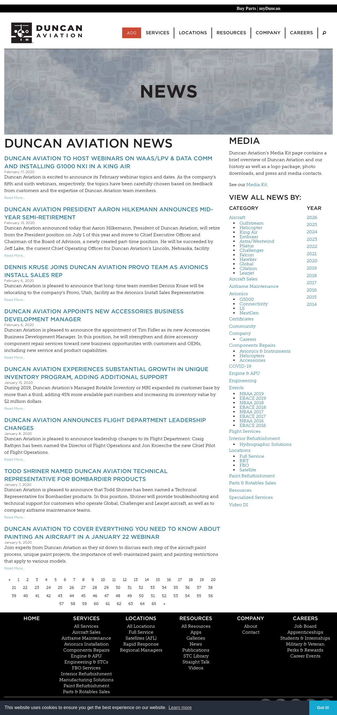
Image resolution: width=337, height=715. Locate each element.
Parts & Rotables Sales (252, 483)
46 (95, 595)
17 (180, 579)
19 (202, 579)
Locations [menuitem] (193, 32)
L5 (242, 308)
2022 (312, 246)
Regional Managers (141, 650)
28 (94, 587)
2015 (312, 297)
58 (73, 603)
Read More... (14, 197)
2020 (312, 260)
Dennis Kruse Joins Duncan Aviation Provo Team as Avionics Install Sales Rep (106, 271)
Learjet (246, 273)
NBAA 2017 (251, 412)
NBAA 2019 (251, 393)
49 (129, 595)
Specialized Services (251, 497)
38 (210, 587)
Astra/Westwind (256, 241)
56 (210, 595)
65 (154, 603)
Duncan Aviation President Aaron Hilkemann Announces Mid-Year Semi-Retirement (108, 213)
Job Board (305, 626)
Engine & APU (244, 373)
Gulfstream (251, 223)
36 (187, 587)
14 (147, 579)
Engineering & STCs (86, 662)
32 (141, 587)
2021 (312, 253)
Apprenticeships (305, 632)
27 (83, 587)
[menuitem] (324, 33)
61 (108, 603)
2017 (312, 282)
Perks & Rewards (305, 650)
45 (83, 595)
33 (152, 587)
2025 (312, 224)
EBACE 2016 (252, 425)
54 (187, 595)
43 (60, 595)
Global (246, 264)
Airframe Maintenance (254, 286)
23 (37, 587)
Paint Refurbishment (252, 475)
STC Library (196, 656)
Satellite (247, 470)
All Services (86, 626)
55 (199, 595)
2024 (312, 232)
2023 (312, 239)
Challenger (251, 250)
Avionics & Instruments (265, 351)
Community (242, 326)
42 (48, 595)
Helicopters (251, 356)
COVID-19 (240, 366)
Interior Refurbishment (254, 438)
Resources (240, 490)
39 (14, 595)
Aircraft (237, 217)
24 (48, 587)
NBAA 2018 (251, 403)
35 (175, 587)
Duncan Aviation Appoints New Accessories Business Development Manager (94, 315)
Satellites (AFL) (141, 638)
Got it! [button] (323, 707)
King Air (248, 232)
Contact (250, 632)
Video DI (238, 504)
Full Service (251, 456)
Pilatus (246, 246)
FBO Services (86, 668)
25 (60, 587)
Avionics (238, 293)
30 (118, 587)
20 (213, 579)
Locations (240, 450)
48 (118, 595)
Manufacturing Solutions (86, 680)
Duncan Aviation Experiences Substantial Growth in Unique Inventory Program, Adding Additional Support (106, 373)
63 (130, 603)
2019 (312, 268)
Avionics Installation (86, 644)
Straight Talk (196, 662)
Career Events (305, 656)
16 (169, 579)
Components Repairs (252, 345)
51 (153, 595)
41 (37, 595)
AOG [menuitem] (131, 32)
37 (199, 587)
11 (114, 579)
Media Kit (256, 184)
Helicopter (250, 227)
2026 (312, 217)
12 (125, 579)
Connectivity (253, 304)
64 (142, 603)
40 (25, 595)
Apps (196, 632)
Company (240, 333)
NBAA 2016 (251, 421)
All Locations (141, 626)
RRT (244, 461)
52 (164, 595)
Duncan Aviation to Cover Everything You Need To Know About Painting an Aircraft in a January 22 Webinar (112, 532)
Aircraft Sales (243, 279)
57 (61, 603)
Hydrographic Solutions (265, 444)
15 (158, 579)
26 (71, 587)
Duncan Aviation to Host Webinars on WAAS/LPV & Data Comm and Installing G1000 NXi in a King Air (108, 162)
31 (130, 587)
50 (141, 595)
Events (236, 387)
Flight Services (245, 431)
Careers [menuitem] (301, 32)
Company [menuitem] (268, 32)
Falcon (246, 255)
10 (103, 579)
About (250, 626)
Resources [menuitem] (231, 32)
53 (175, 595)
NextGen (249, 313)
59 (84, 603)
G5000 (246, 299)
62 (119, 603)
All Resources (196, 626)
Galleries (195, 638)
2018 (312, 275)
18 (191, 579)
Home (32, 618)
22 (25, 587)
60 (96, 603)
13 (136, 579)
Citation (248, 268)
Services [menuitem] (157, 32)
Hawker (248, 259)
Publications (195, 650)
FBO (244, 465)
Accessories (252, 360)
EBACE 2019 (252, 398)
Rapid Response (141, 644)
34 (164, 587)
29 (106, 587)
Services (86, 618)
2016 (312, 290)
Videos (196, 668)
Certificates (241, 319)
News (196, 644)
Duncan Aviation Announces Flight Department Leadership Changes (105, 424)
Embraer (248, 237)
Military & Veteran (305, 644)
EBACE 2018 (252, 407)
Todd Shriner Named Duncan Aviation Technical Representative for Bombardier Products (86, 475)
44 (71, 595)
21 (14, 587)
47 (106, 595)
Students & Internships (305, 638)
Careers (247, 339)
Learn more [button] (180, 707)
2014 (312, 304)
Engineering (243, 380)
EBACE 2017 (252, 416)
